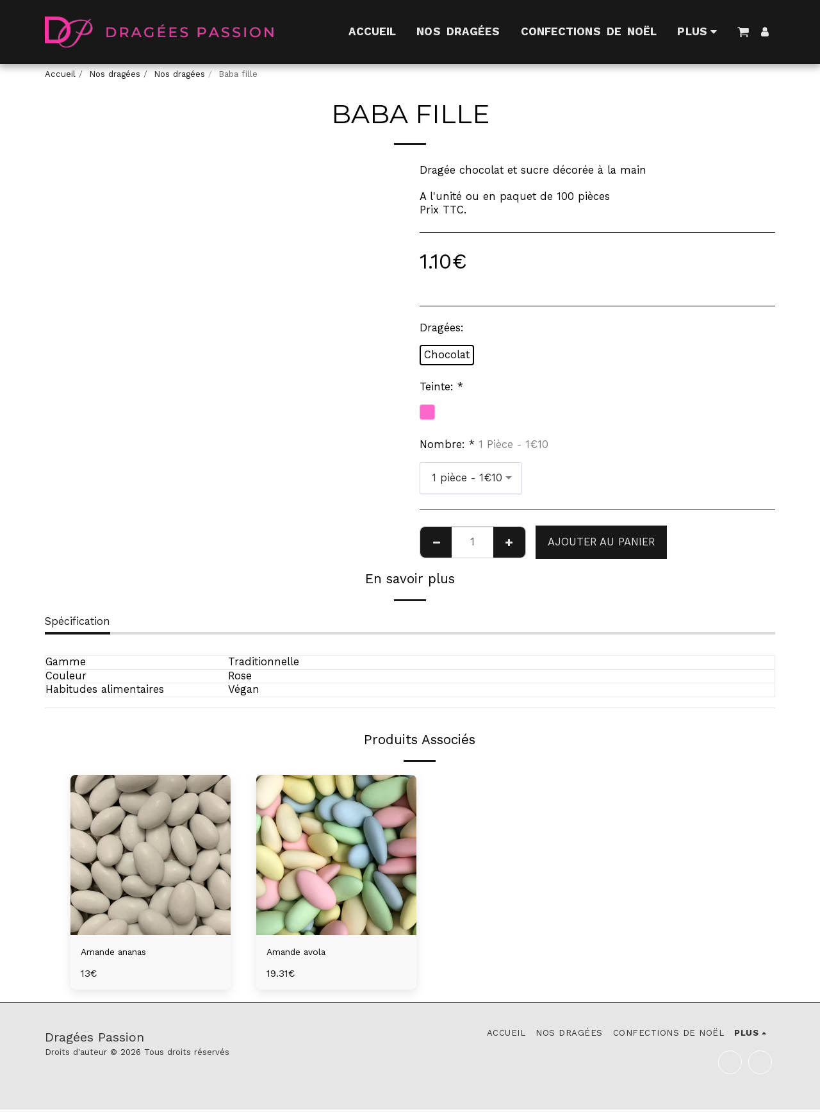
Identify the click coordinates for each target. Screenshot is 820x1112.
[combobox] (471, 478)
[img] (150, 855)
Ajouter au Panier (601, 542)
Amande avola (303, 953)
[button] (742, 32)
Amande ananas (123, 953)
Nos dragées (114, 74)
